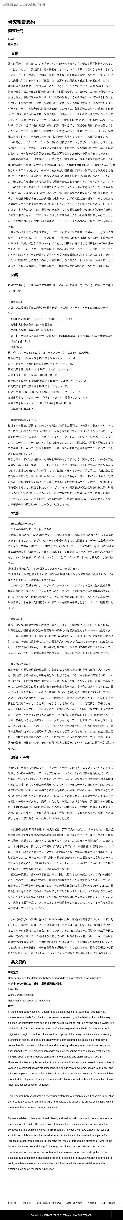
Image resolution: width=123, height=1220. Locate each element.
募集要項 (92, 1202)
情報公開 (26, 1202)
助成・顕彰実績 (74, 1202)
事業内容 (12, 1202)
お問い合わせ (108, 1202)
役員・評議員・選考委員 (48, 1202)
